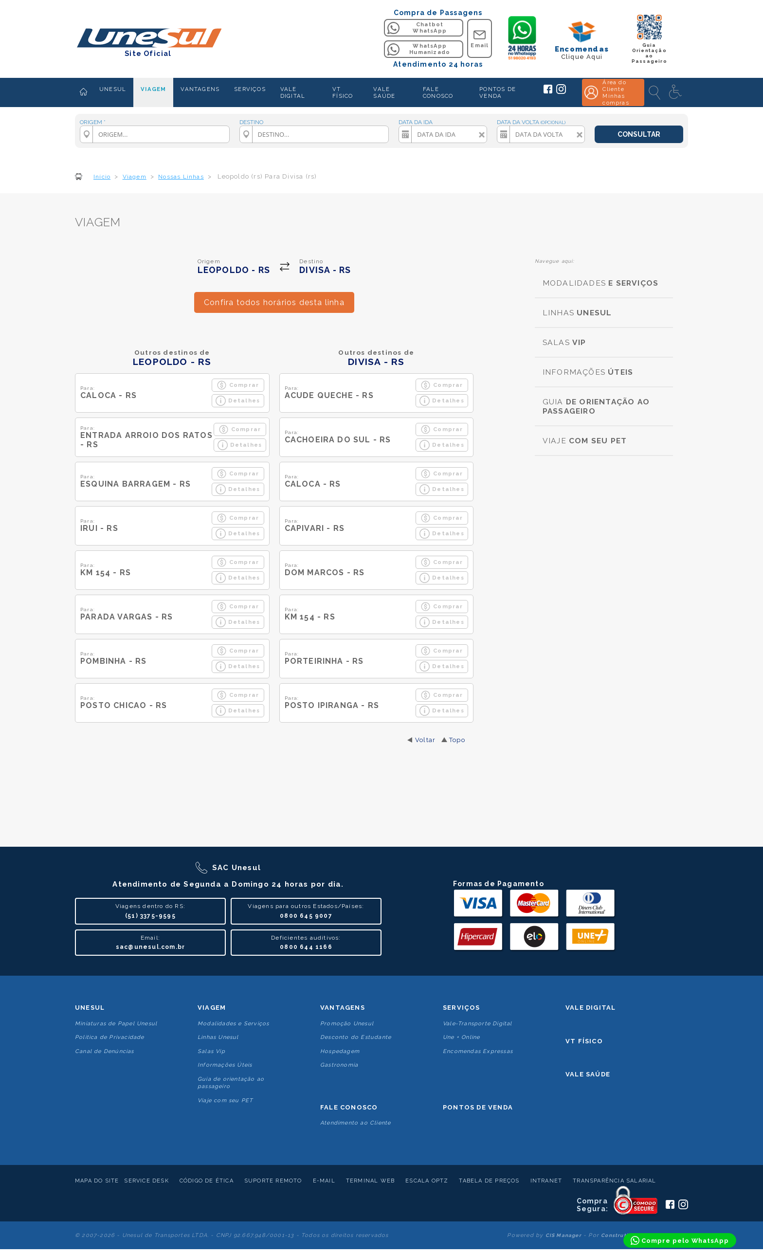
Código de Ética (207, 1181)
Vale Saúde (587, 1074)
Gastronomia (339, 1065)
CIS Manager (563, 1235)
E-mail (324, 1181)
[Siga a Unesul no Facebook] (548, 91)
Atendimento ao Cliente (355, 1123)
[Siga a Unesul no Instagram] (561, 92)
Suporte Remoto (273, 1181)
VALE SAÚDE (384, 92)
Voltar (425, 740)
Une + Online (461, 1037)
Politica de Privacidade (110, 1037)
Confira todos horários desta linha (274, 302)
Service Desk (146, 1181)
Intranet (546, 1181)
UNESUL (112, 89)
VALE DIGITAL (292, 92)
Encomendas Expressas (478, 1051)
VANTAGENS (200, 89)
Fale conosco (349, 1107)
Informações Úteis (225, 1065)
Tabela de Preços (489, 1181)
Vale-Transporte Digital (477, 1023)
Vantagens (342, 1007)
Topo (457, 740)
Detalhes (238, 401)
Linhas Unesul (218, 1037)
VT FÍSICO (342, 92)
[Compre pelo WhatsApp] (679, 1240)
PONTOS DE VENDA (497, 92)
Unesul (90, 1007)
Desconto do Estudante (355, 1037)
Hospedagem (340, 1051)
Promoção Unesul (347, 1023)
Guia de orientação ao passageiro (231, 1083)
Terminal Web (370, 1181)
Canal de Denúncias (104, 1051)
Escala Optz (426, 1181)
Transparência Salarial (614, 1181)
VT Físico (584, 1041)
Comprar (238, 385)
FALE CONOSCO (438, 92)
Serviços (461, 1007)
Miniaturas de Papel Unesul (116, 1023)
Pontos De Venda (478, 1107)
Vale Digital (590, 1007)
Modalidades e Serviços (233, 1023)
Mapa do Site (97, 1181)
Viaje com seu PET (225, 1100)
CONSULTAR (639, 134)
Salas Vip (211, 1051)
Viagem (212, 1007)
